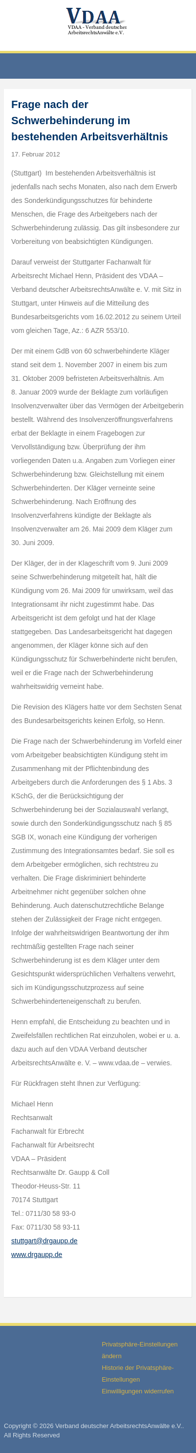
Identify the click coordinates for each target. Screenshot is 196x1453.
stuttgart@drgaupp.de (44, 1241)
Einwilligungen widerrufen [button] (138, 1391)
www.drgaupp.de (36, 1254)
